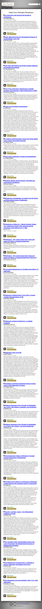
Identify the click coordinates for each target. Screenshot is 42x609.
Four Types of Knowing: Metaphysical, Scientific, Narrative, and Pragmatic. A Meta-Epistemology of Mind (20, 89)
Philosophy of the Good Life (13, 352)
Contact (18, 603)
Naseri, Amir (7, 566)
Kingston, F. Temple (9, 583)
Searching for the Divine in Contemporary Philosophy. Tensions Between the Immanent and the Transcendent (20, 482)
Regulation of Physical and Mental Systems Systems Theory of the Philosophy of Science (20, 384)
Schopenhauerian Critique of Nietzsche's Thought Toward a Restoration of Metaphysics (19, 457)
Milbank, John (7, 408)
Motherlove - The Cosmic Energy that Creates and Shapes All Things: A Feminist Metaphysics (19, 240)
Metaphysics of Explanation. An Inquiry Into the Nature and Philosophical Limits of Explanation (21, 199)
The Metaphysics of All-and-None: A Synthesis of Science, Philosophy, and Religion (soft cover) (19, 563)
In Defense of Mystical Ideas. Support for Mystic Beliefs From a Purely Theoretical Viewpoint (21, 140)
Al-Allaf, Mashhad (8, 158)
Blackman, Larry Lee (9, 324)
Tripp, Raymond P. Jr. (9, 69)
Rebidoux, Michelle (9, 298)
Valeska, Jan (7, 485)
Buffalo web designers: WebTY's (18, 606)
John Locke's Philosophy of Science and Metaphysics (20, 156)
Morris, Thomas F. (8, 184)
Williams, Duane (8, 547)
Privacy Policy (22, 603)
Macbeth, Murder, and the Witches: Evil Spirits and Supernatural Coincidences (19, 181)
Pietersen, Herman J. (9, 92)
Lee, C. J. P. (7, 229)
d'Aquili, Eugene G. (9, 387)
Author (10, 7)
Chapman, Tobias (8, 142)
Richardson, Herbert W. (10, 243)
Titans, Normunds (8, 272)
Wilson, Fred (7, 515)
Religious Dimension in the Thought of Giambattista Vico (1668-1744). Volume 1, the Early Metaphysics (20, 425)
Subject (4, 7)
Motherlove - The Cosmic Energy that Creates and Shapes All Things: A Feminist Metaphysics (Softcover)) (20, 256)
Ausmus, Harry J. (8, 459)
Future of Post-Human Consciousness (16, 106)
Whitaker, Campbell (9, 201)
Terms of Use (27, 603)
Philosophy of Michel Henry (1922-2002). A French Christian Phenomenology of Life (19, 296)
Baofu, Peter (7, 108)
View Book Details (11, 34)
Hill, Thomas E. (8, 354)
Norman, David (8, 40)
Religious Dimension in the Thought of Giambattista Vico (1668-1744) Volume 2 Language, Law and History (20, 406)
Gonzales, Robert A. (9, 18)
